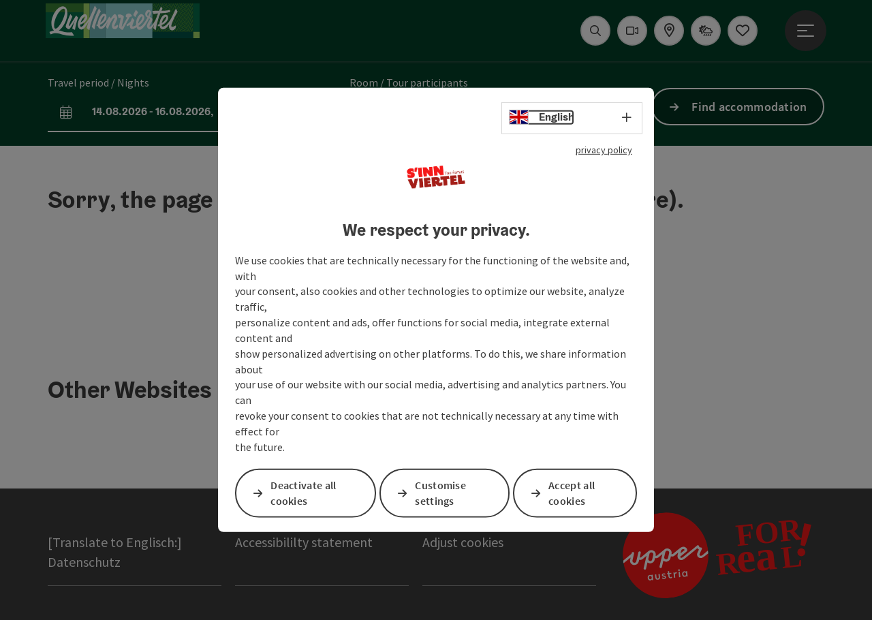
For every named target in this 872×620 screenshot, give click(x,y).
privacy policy (604, 150)
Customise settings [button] (441, 493)
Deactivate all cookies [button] (304, 493)
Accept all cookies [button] (572, 493)
